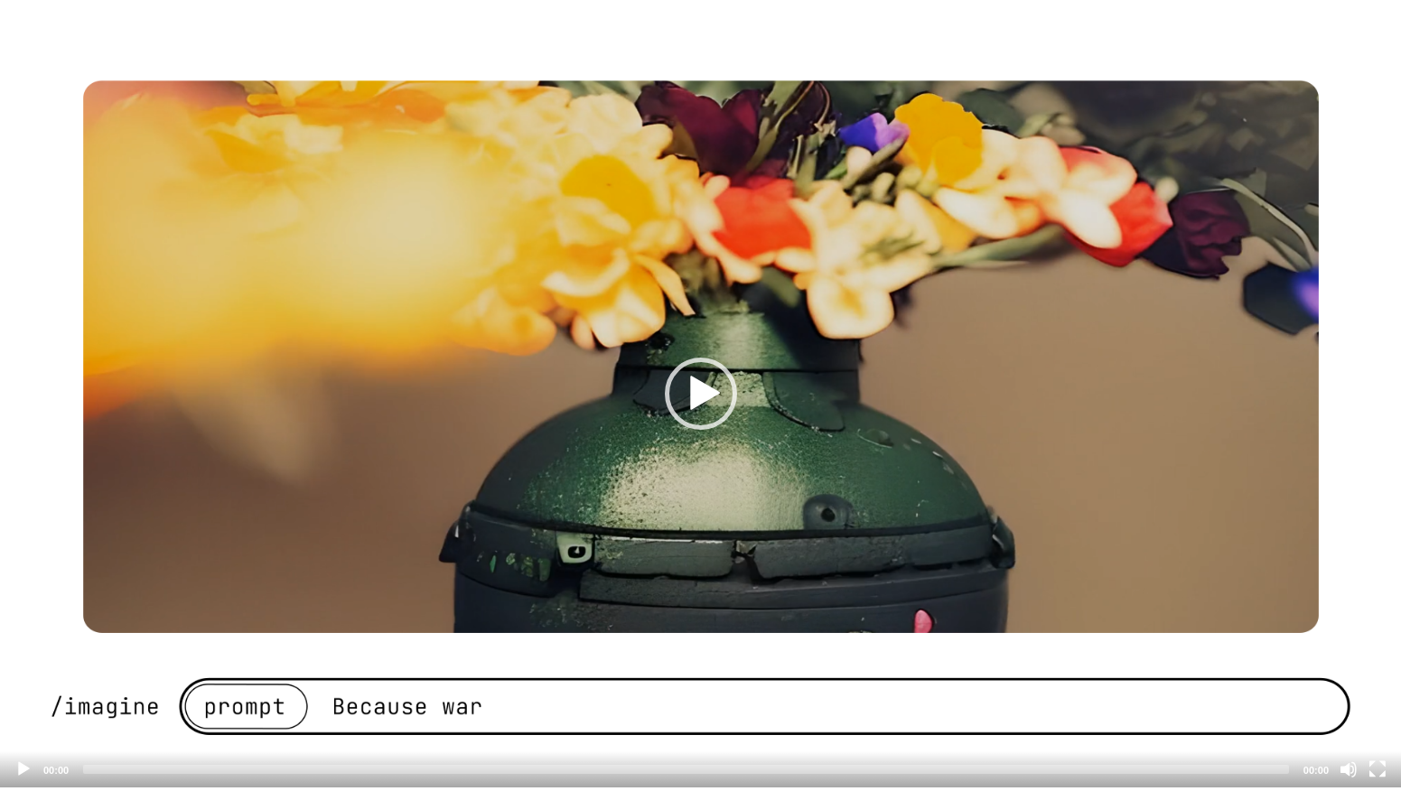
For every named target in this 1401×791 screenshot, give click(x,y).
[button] (701, 394)
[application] (700, 393)
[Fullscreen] (1377, 769)
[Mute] (1349, 769)
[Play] (23, 769)
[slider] (686, 769)
